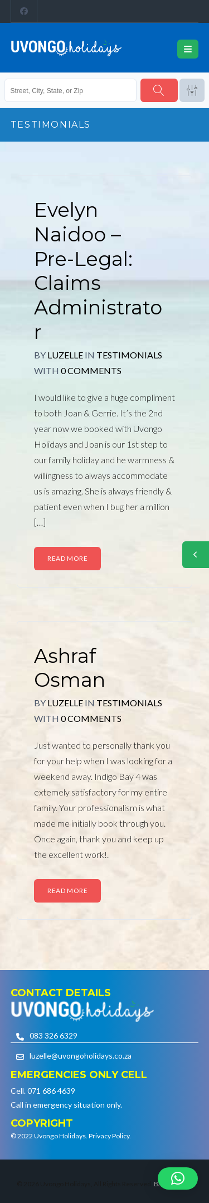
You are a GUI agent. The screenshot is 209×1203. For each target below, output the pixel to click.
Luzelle (65, 355)
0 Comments (91, 370)
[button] (178, 1178)
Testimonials (129, 355)
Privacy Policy (109, 1136)
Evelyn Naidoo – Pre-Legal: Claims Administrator (98, 271)
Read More (67, 558)
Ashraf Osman (69, 668)
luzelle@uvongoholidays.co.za (81, 1055)
